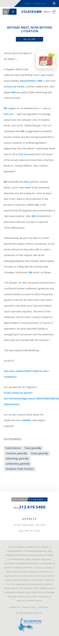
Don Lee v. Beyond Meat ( (18, 371)
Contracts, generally (16, 454)
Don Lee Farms (15, 87)
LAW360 (26, 421)
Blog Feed (43, 607)
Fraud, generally (39, 454)
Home (28, 4)
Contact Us (39, 4)
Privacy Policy (29, 607)
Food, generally (33, 448)
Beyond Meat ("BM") (32, 81)
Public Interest (13, 448)
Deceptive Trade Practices (20, 469)
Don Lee (8, 114)
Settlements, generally (17, 464)
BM (14, 93)
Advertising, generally (17, 459)
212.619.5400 (31, 12)
